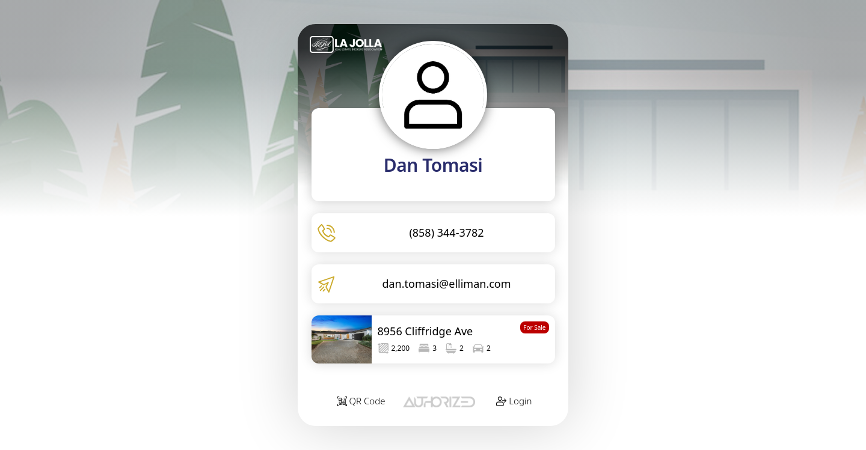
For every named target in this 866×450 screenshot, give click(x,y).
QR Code (361, 401)
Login (514, 401)
